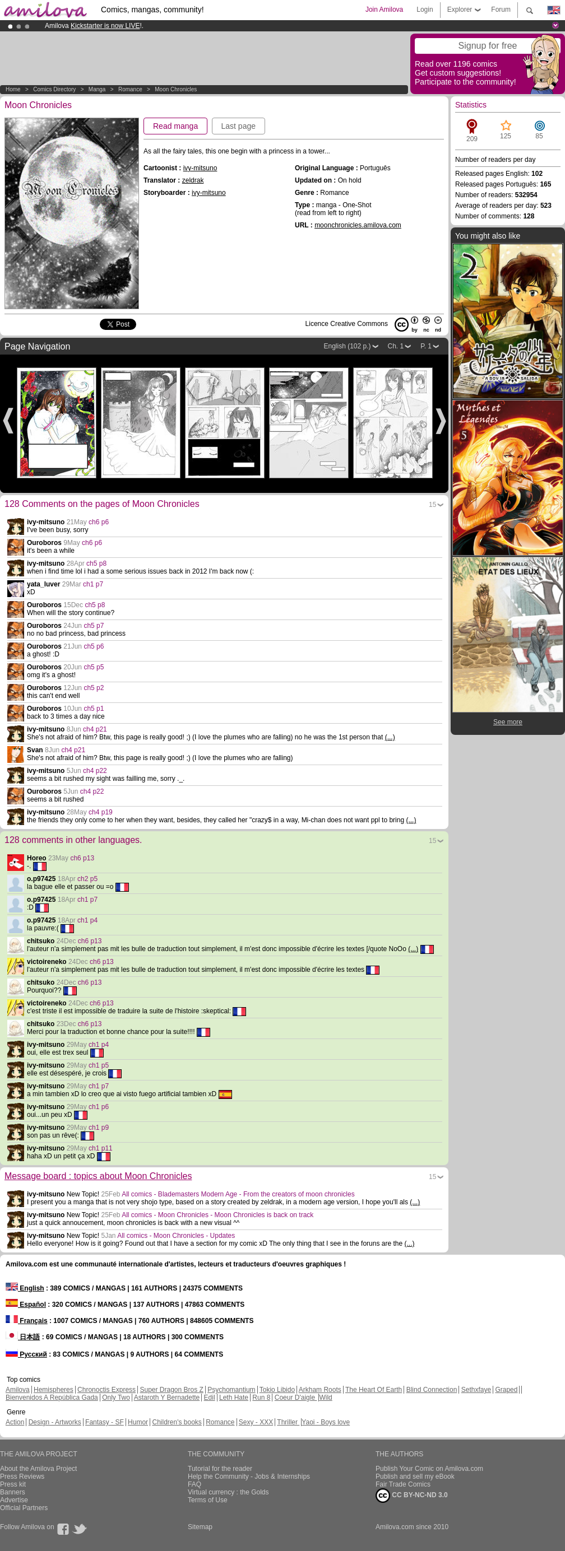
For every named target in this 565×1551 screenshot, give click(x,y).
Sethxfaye (476, 1390)
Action (15, 1422)
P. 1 (426, 346)
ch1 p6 (99, 1107)
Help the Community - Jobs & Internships (249, 1476)
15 (432, 505)
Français (27, 1321)
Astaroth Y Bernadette (167, 1397)
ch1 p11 (101, 1148)
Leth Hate (233, 1397)
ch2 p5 (87, 879)
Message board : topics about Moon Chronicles (98, 1176)
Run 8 (261, 1397)
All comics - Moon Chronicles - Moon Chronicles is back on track (217, 1215)
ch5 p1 (94, 708)
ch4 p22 (95, 771)
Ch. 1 (396, 346)
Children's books (176, 1422)
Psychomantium (231, 1390)
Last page (238, 126)
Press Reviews (22, 1476)
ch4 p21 (95, 729)
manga (97, 89)
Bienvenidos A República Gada (52, 1397)
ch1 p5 (99, 1065)
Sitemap (200, 1527)
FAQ (194, 1484)
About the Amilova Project (38, 1469)
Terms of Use (208, 1500)
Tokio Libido (277, 1390)
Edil (209, 1397)
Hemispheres (53, 1390)
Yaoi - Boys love (326, 1422)
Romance (130, 89)
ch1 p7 (93, 584)
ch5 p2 (94, 688)
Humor (138, 1422)
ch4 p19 (101, 812)
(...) (390, 737)
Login (424, 9)
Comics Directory (54, 89)
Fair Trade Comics (403, 1484)
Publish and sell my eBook (415, 1476)
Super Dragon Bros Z (171, 1390)
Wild (325, 1397)
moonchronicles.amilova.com (357, 225)
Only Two (116, 1397)
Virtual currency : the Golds (228, 1492)
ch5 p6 (94, 646)
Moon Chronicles (176, 89)
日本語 (23, 1337)
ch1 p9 (99, 1127)
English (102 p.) (347, 346)
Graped (506, 1390)
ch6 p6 (99, 522)
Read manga (175, 126)
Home (13, 89)
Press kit (13, 1484)
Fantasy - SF (104, 1422)
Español (26, 1304)
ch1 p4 (87, 920)
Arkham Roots (320, 1390)
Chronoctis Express (106, 1390)
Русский (26, 1354)
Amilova (18, 1390)
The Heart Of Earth (373, 1390)
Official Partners (24, 1508)
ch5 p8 (96, 563)
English (25, 1288)
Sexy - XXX (256, 1422)
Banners (12, 1492)
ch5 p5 (94, 667)
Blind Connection (431, 1390)
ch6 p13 (82, 858)
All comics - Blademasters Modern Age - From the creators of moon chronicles (238, 1194)
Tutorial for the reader (220, 1469)
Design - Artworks (55, 1422)
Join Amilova (384, 9)
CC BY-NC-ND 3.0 (412, 1495)
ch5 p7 (94, 626)
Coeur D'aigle (296, 1397)
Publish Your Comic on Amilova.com (429, 1469)
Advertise (14, 1500)
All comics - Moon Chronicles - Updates (176, 1236)
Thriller (288, 1422)
